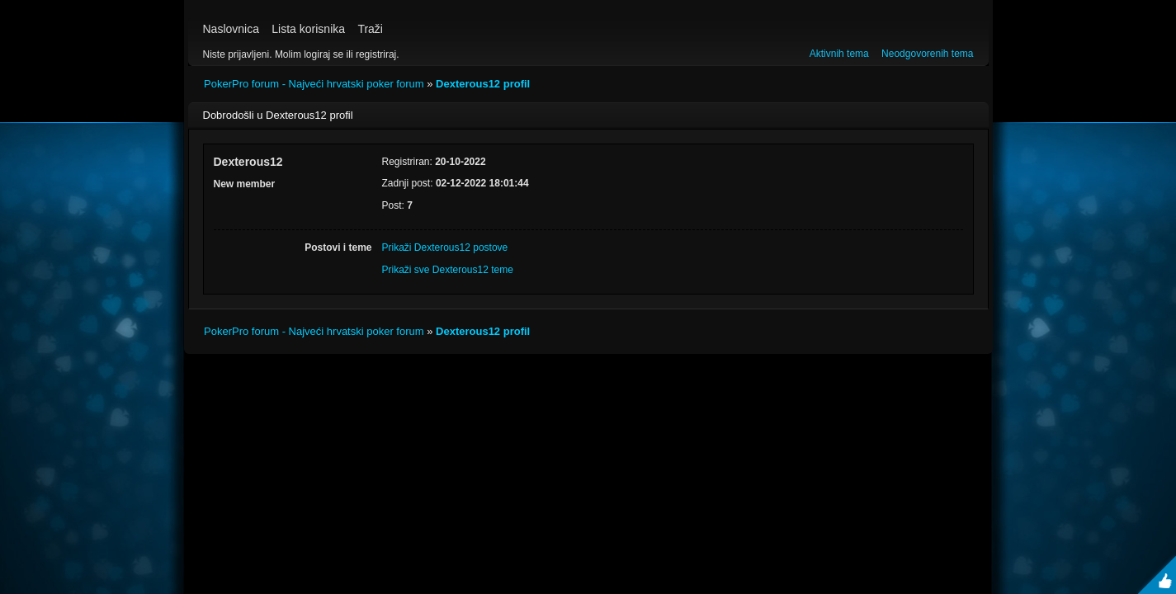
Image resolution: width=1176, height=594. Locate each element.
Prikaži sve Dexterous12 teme (447, 270)
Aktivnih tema (839, 53)
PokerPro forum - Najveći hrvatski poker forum (314, 84)
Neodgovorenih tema (927, 53)
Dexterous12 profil (483, 84)
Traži (370, 28)
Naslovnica (231, 28)
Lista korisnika (308, 28)
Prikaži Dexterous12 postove (445, 247)
